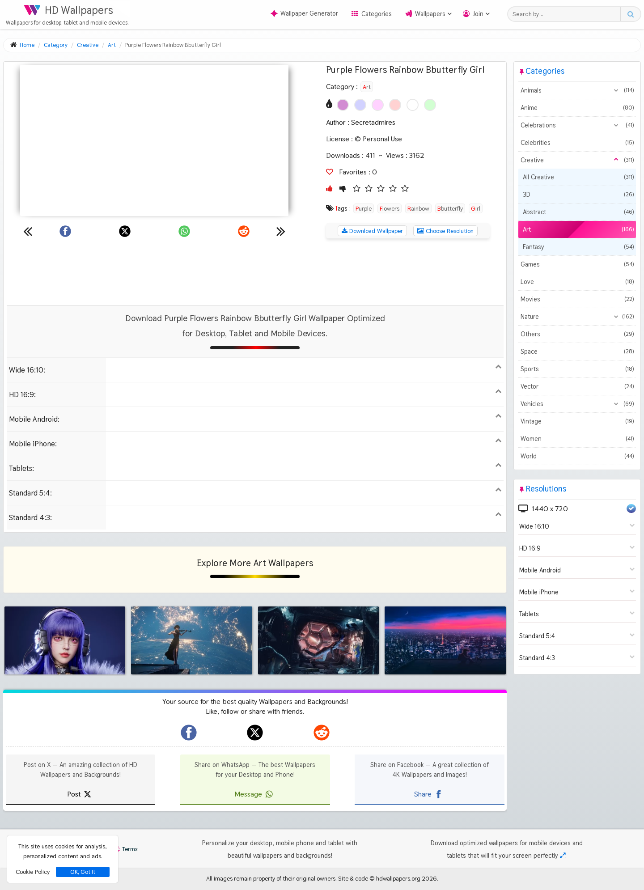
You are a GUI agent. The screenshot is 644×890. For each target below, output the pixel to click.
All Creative (578, 177)
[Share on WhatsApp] (184, 231)
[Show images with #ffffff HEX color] (413, 105)
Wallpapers (430, 14)
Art (367, 87)
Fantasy (578, 247)
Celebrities (577, 143)
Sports (577, 369)
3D (578, 194)
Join (478, 14)
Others (577, 334)
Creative (577, 160)
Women (577, 439)
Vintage (577, 421)
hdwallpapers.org (398, 878)
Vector (577, 386)
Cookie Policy (33, 872)
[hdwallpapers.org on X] (255, 733)
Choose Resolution (445, 231)
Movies (577, 299)
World (577, 456)
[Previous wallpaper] (27, 231)
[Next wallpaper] (280, 231)
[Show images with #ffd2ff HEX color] (378, 105)
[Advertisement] (255, 272)
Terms (125, 849)
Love (577, 282)
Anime (577, 108)
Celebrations (577, 125)
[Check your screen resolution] (562, 856)
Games (577, 264)
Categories (376, 14)
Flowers (389, 208)
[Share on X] (125, 231)
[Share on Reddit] (244, 231)
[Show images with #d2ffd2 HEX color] (430, 105)
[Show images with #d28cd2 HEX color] (343, 105)
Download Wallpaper (372, 231)
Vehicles (577, 404)
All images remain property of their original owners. (271, 878)
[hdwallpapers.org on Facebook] (189, 733)
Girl (475, 208)
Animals (577, 90)
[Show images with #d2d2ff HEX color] (360, 105)
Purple (364, 208)
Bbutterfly (450, 208)
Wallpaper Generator (304, 13)
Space (577, 351)
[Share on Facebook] (65, 231)
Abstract (578, 212)
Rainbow (418, 208)
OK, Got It (82, 872)
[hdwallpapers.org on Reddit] (322, 733)
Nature (577, 317)
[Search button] (630, 14)
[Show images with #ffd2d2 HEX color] (395, 105)
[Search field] (566, 14)
